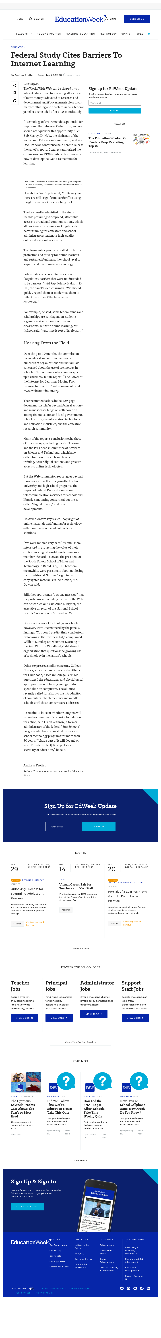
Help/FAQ (79, 1253)
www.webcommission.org (40, 391)
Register (17, 924)
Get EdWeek (106, 1239)
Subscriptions (107, 1245)
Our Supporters (57, 1261)
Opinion (126, 34)
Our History (55, 1250)
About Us (55, 1239)
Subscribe (137, 19)
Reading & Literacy (33, 880)
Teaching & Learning (80, 34)
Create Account (27, 1206)
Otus (128, 925)
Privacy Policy (44, 1293)
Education (18, 47)
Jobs (140, 34)
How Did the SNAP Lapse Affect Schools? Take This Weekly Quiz (94, 1108)
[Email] (62, 826)
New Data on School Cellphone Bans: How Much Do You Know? (132, 1107)
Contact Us (81, 1239)
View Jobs (24, 1018)
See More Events (80, 948)
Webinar (16, 884)
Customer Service (83, 1259)
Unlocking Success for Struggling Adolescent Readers (27, 893)
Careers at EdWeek (59, 1267)
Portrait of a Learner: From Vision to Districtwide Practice (127, 896)
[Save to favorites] (14, 93)
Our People (55, 1256)
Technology (108, 34)
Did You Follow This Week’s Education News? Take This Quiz (59, 1107)
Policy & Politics (49, 34)
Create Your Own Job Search (80, 1042)
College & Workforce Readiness (126, 883)
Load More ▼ (80, 1160)
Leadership (24, 34)
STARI (32, 925)
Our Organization (58, 1245)
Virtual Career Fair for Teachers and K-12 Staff (76, 886)
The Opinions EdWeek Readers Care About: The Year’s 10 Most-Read (23, 1108)
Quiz (63, 1096)
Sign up (99, 826)
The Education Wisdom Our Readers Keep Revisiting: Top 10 (109, 142)
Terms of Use (23, 1293)
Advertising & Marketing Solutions (131, 1250)
